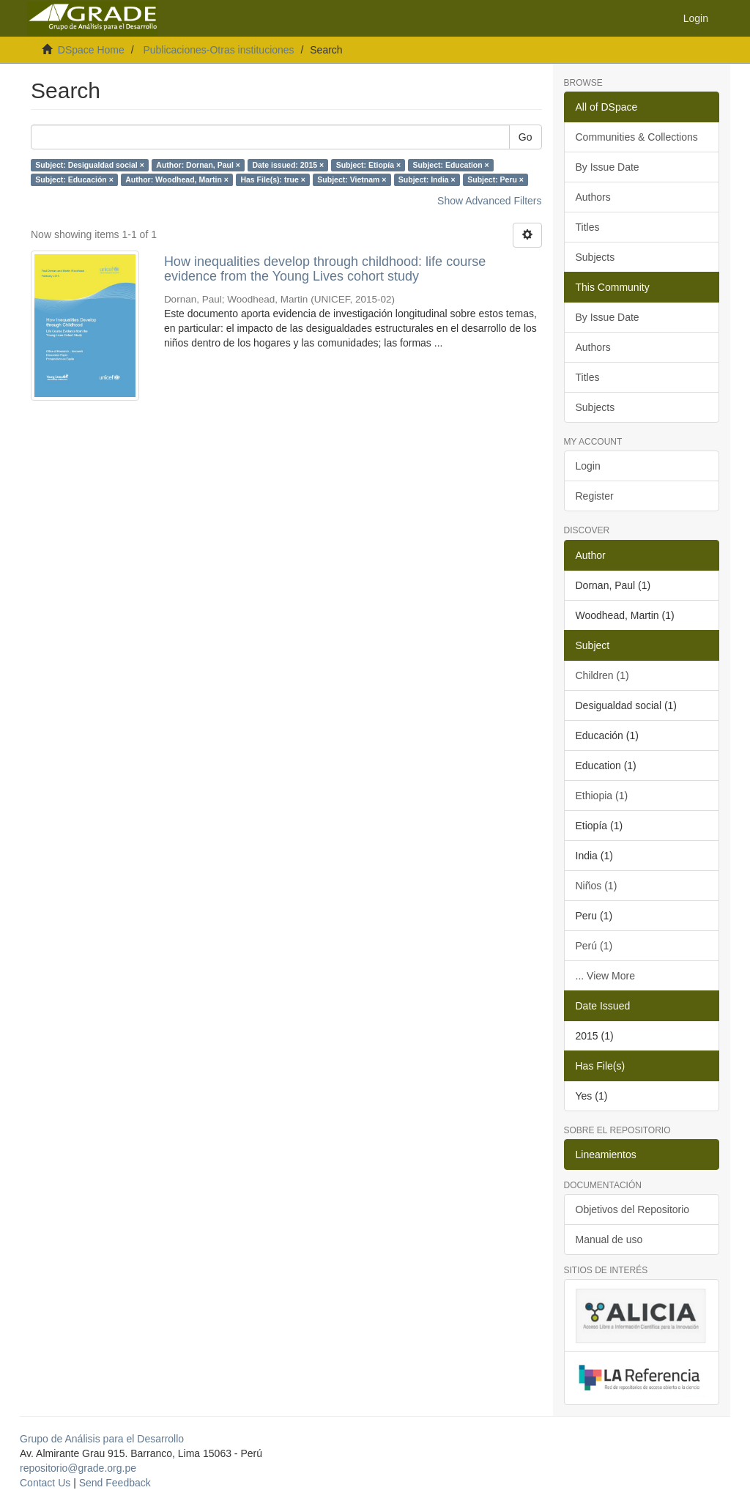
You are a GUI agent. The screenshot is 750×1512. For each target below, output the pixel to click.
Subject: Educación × (74, 179)
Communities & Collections (637, 137)
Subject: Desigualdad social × (89, 164)
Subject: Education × (451, 164)
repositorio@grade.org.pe (78, 1468)
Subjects (595, 257)
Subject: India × (427, 179)
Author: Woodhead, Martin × (177, 179)
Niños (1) (596, 886)
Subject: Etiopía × (368, 164)
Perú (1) (594, 946)
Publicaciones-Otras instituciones (218, 50)
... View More (605, 976)
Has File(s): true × (272, 179)
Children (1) (602, 675)
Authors (593, 197)
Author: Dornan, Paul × (198, 164)
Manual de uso (609, 1239)
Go (525, 137)
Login (588, 466)
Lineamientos (606, 1154)
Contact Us (45, 1483)
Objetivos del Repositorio (633, 1209)
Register (595, 496)
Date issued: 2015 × (288, 164)
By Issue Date (607, 167)
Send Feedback (115, 1483)
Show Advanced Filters (489, 201)
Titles (588, 227)
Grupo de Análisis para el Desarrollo (102, 1439)
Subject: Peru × (495, 179)
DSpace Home (91, 50)
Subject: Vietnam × (351, 179)
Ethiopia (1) (602, 795)
